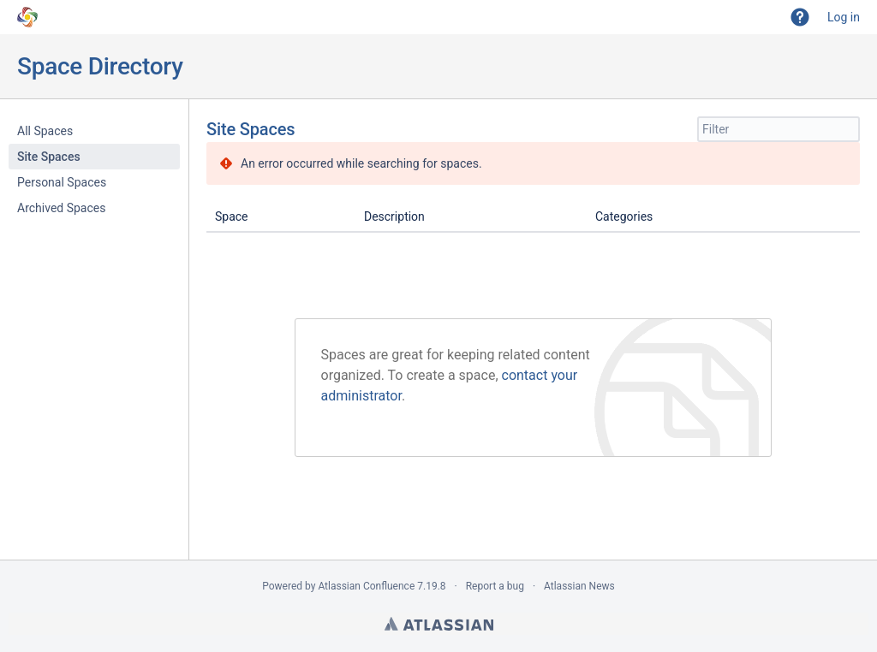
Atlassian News (579, 586)
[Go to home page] (27, 17)
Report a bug (495, 586)
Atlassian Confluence (366, 586)
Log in (843, 17)
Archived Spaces (61, 208)
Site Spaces (49, 156)
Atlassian (439, 624)
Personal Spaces (61, 182)
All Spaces (45, 131)
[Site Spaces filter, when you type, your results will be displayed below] (778, 129)
